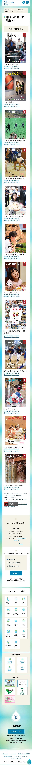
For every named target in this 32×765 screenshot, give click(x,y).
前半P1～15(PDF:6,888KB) (11, 411)
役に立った (12, 559)
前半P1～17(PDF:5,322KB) (11, 295)
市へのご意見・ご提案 (16, 742)
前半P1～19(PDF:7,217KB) (11, 180)
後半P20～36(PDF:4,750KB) (12, 258)
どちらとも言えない (15, 563)
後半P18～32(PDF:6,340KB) (12, 144)
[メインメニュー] (27, 2)
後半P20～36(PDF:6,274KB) (12, 220)
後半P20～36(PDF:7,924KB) (12, 182)
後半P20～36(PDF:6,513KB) (12, 337)
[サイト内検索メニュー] (23, 2)
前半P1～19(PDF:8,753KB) (11, 257)
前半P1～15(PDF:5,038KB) (11, 487)
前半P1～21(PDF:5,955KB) (11, 66)
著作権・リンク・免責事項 (24, 754)
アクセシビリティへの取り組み (21, 756)
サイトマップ (13, 754)
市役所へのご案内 (16, 731)
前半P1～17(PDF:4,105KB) (11, 142)
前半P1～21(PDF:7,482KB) (11, 373)
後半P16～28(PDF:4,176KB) (12, 451)
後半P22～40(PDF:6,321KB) (12, 375)
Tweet (21, 544)
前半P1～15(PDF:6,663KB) (11, 449)
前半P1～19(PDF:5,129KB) (11, 104)
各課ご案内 (5, 754)
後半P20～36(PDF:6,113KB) (12, 106)
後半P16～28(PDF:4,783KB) (12, 413)
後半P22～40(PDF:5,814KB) (12, 68)
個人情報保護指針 (8, 756)
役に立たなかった (14, 566)
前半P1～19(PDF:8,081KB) (11, 335)
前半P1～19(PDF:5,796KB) (11, 218)
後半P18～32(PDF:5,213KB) (12, 296)
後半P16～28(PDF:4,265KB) (12, 489)
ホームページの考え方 (16, 758)
